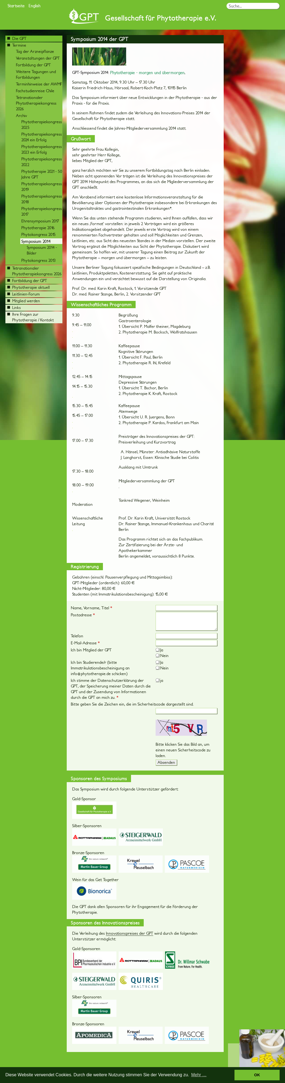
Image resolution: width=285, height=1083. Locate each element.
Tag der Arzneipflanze (35, 51)
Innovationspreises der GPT (129, 933)
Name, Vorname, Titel (91, 608)
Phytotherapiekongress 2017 (41, 211)
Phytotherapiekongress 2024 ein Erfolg (41, 137)
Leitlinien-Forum (23, 294)
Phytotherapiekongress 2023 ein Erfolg (41, 149)
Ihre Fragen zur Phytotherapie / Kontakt (30, 317)
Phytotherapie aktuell (28, 287)
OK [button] (257, 1075)
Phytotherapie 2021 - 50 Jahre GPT (41, 174)
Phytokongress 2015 (38, 234)
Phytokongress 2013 (38, 260)
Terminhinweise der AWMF (39, 84)
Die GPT (16, 38)
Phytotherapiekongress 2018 (41, 199)
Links (14, 307)
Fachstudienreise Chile (35, 90)
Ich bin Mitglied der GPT (91, 650)
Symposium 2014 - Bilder (42, 250)
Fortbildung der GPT (33, 65)
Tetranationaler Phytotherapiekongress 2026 (36, 103)
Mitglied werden (23, 300)
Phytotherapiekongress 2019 (41, 186)
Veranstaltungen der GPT (38, 58)
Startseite (16, 5)
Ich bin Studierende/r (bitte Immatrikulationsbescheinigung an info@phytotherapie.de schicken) (100, 668)
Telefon (77, 636)
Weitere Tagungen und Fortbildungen (36, 74)
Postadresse (83, 615)
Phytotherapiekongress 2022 (41, 162)
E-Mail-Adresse (85, 643)
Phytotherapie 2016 (38, 227)
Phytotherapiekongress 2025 (41, 124)
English (35, 5)
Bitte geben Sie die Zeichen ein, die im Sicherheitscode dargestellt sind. (132, 704)
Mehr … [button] (199, 1074)
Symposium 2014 (36, 241)
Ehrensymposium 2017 (40, 221)
